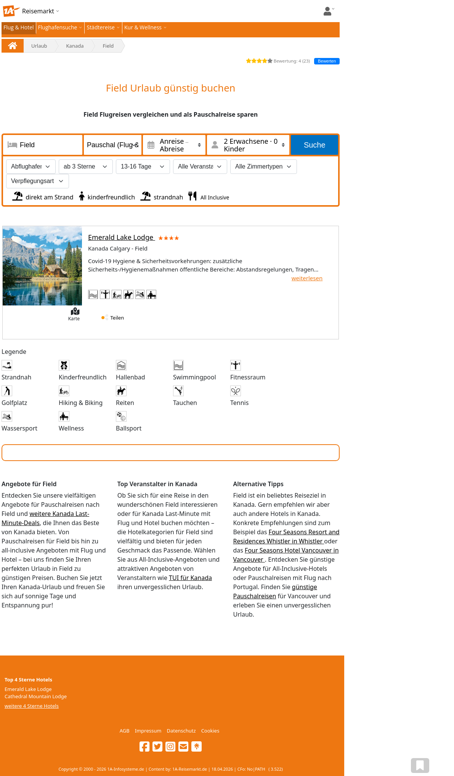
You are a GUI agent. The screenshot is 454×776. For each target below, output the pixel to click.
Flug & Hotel (18, 27)
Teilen (117, 317)
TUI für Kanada (190, 578)
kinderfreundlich (106, 195)
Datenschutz (181, 730)
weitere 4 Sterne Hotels (32, 705)
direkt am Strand (42, 195)
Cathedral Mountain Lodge (36, 696)
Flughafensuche (57, 27)
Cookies (210, 730)
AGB (125, 730)
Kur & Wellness (143, 27)
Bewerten (327, 61)
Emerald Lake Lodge (135, 237)
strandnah (161, 195)
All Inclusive (214, 197)
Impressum (148, 730)
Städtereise (101, 27)
